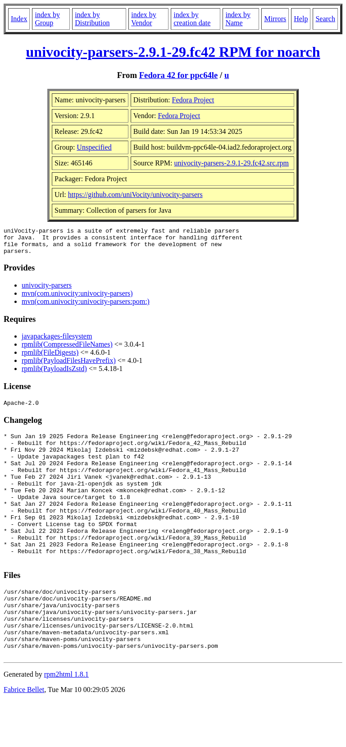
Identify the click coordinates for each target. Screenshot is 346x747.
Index (19, 19)
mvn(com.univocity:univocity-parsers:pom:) (86, 307)
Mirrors (275, 19)
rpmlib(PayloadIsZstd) (54, 374)
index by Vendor (143, 19)
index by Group (47, 19)
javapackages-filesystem (57, 341)
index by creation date (191, 19)
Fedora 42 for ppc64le (178, 75)
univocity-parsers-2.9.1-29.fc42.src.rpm (231, 163)
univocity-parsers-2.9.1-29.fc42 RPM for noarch (173, 52)
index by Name (237, 19)
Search (325, 19)
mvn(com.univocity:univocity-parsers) (77, 298)
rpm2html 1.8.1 (66, 720)
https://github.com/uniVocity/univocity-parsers (135, 194)
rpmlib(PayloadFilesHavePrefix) (69, 366)
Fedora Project (193, 100)
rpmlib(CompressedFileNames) (67, 349)
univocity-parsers (47, 290)
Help (301, 19)
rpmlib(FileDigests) (50, 358)
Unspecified (94, 147)
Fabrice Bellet (24, 735)
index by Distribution (92, 19)
